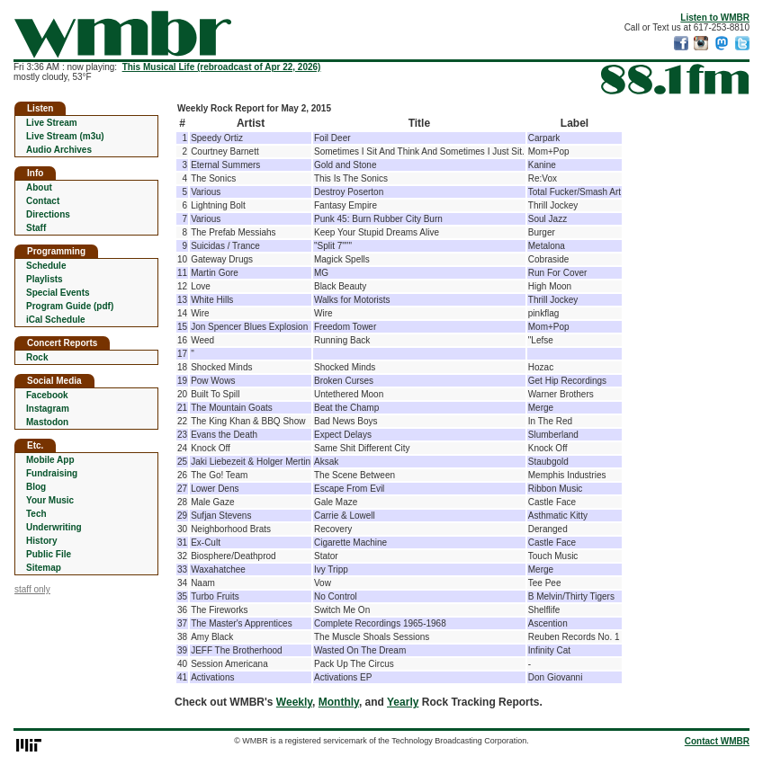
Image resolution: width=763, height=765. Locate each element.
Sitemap (43, 568)
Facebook (47, 395)
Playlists (44, 279)
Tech (36, 514)
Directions (48, 214)
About (39, 187)
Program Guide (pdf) (69, 306)
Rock (37, 357)
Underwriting (54, 527)
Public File (48, 554)
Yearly (402, 702)
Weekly (294, 702)
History (41, 541)
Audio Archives (59, 150)
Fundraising (51, 473)
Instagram (47, 409)
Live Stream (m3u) (65, 136)
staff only (32, 589)
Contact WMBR (717, 741)
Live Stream (51, 123)
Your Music (50, 500)
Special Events (58, 293)
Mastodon (47, 422)
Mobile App (50, 460)
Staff (36, 228)
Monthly (339, 702)
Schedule (46, 266)
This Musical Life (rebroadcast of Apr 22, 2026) (221, 67)
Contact (42, 201)
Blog (36, 487)
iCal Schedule (55, 320)
